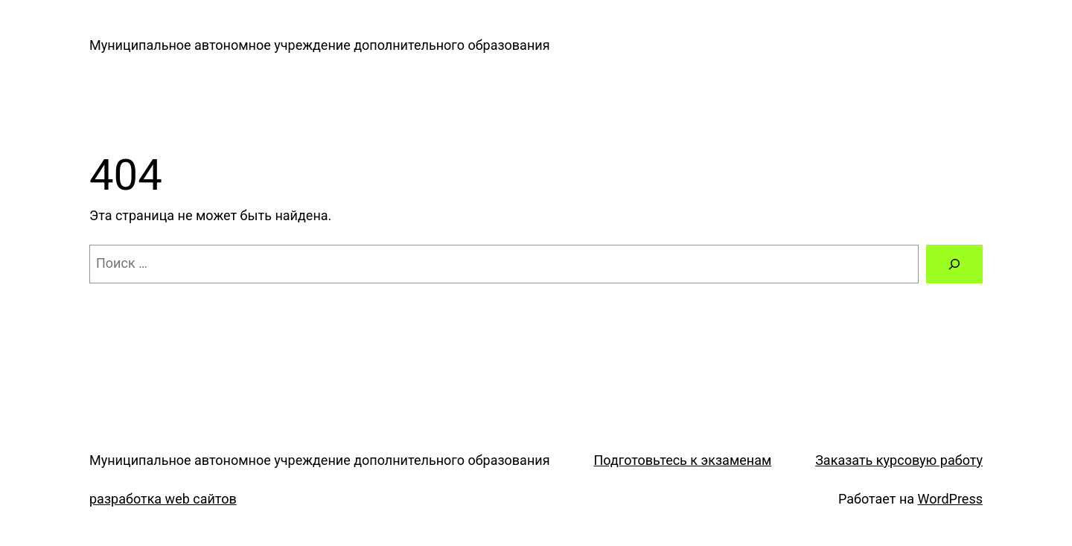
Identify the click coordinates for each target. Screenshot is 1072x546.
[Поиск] (954, 264)
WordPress (950, 499)
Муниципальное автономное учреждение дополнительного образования (319, 45)
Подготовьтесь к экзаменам (682, 460)
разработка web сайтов (163, 499)
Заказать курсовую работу (899, 460)
